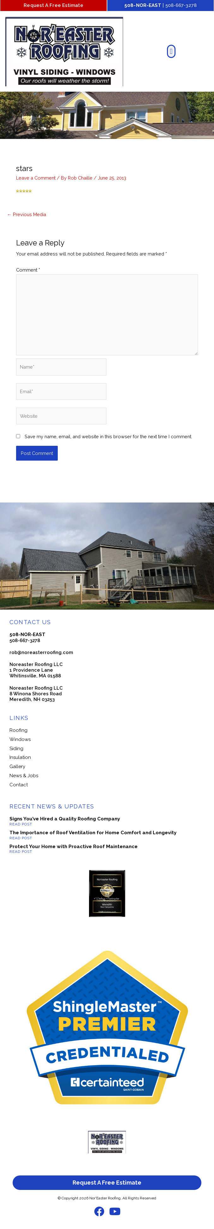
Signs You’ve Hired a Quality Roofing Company (64, 819)
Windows (20, 739)
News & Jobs (23, 775)
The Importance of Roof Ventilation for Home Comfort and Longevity (92, 833)
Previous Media (26, 214)
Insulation (20, 757)
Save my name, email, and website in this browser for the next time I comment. (108, 436)
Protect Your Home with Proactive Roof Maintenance (73, 846)
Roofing (18, 730)
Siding (16, 748)
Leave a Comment (36, 178)
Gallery (17, 766)
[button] (171, 51)
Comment (28, 270)
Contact (18, 785)
